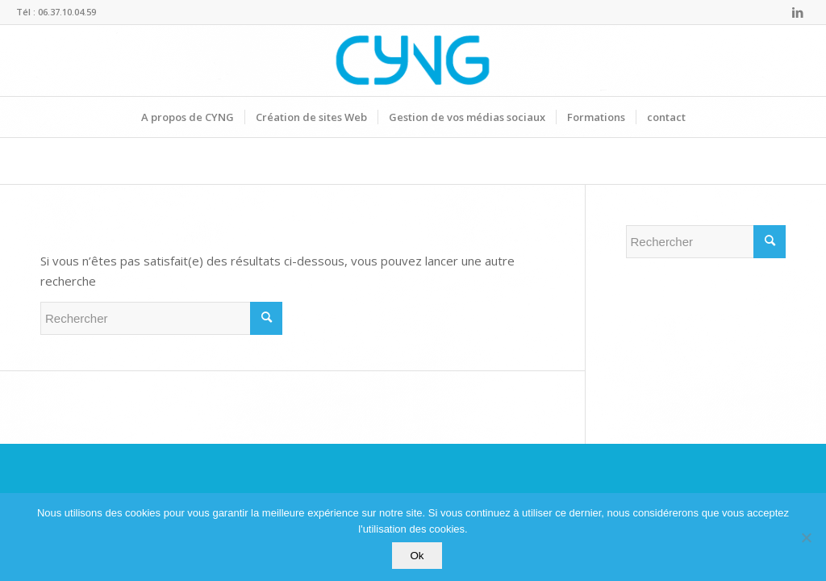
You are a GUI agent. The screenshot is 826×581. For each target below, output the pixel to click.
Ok (416, 556)
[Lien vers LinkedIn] (798, 12)
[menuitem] (187, 117)
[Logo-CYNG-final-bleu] (413, 60)
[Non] (806, 537)
